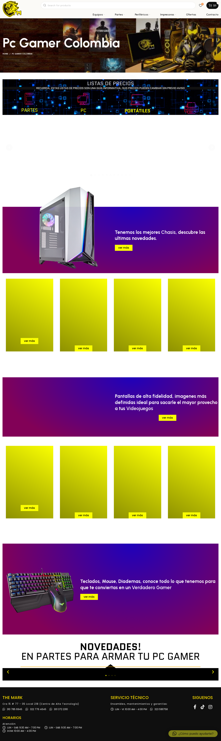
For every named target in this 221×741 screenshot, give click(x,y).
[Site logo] (12, 5)
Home (5, 54)
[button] (8, 672)
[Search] (118, 5)
